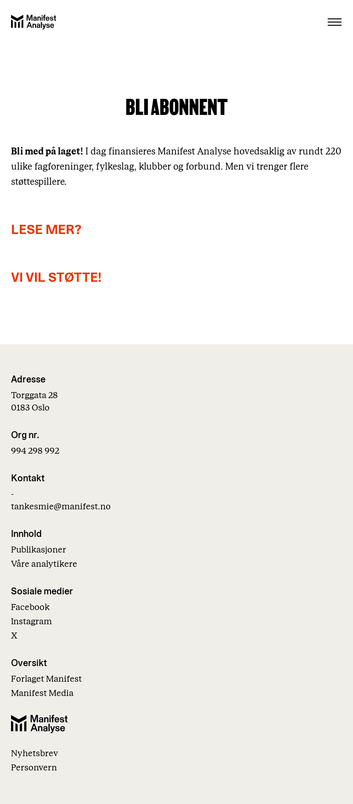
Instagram (31, 621)
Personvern (34, 768)
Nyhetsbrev (34, 753)
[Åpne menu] (334, 22)
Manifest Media (42, 693)
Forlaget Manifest (46, 679)
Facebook (30, 607)
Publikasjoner (38, 550)
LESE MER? (46, 230)
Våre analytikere (44, 564)
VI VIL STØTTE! (56, 278)
